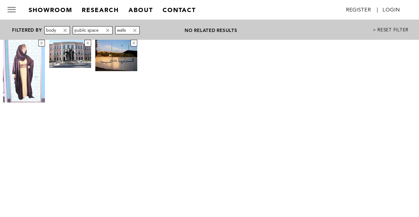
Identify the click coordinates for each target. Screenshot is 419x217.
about (141, 10)
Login (391, 10)
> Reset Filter (391, 30)
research (100, 10)
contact (179, 10)
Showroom (50, 10)
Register (358, 10)
